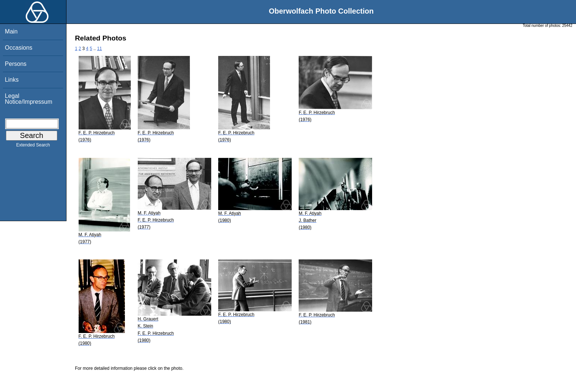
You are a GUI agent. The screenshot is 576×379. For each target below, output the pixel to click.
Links (11, 80)
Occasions (18, 48)
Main (11, 31)
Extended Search (33, 146)
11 (99, 48)
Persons (15, 64)
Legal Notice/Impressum (28, 99)
